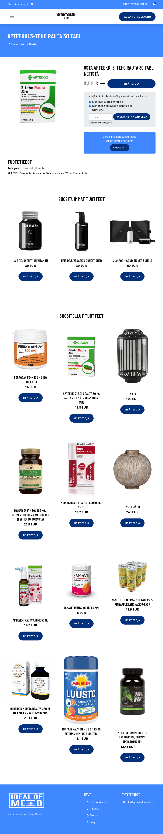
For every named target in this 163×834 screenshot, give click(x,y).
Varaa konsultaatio (137, 16)
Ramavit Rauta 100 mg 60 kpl (81, 608)
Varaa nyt (119, 147)
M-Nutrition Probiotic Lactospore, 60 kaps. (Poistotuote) (132, 737)
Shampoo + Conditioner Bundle (132, 260)
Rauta (33, 44)
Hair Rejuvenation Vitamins (30, 260)
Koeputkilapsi (98, 802)
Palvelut (94, 809)
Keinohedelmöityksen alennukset (112, 106)
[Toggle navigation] (11, 16)
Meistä (94, 815)
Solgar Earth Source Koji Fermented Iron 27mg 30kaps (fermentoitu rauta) (30, 514)
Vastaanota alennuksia (132, 116)
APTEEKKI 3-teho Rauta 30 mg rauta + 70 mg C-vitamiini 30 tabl (81, 398)
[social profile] (32, 4)
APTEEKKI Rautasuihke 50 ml (30, 620)
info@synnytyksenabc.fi (135, 3)
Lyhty (132, 394)
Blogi (93, 822)
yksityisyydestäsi (107, 122)
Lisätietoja (131, 83)
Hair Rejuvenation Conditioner (81, 260)
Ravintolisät (18, 44)
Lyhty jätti (132, 507)
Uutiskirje (98, 110)
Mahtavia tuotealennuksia (108, 102)
